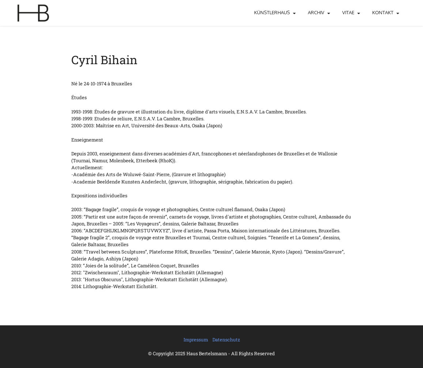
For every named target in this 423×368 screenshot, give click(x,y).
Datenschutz (226, 339)
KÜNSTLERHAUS (272, 12)
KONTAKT (382, 12)
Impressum (196, 339)
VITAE (348, 12)
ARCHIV (316, 12)
